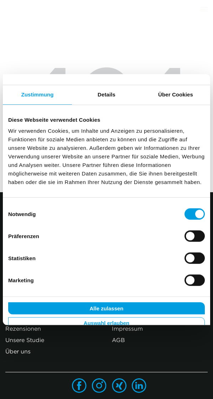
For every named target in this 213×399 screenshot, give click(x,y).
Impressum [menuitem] (127, 328)
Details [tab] (106, 94)
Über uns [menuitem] (18, 351)
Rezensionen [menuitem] (23, 328)
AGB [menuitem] (118, 339)
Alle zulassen (106, 308)
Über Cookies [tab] (175, 94)
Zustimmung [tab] (37, 94)
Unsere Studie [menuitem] (24, 339)
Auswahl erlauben (106, 323)
